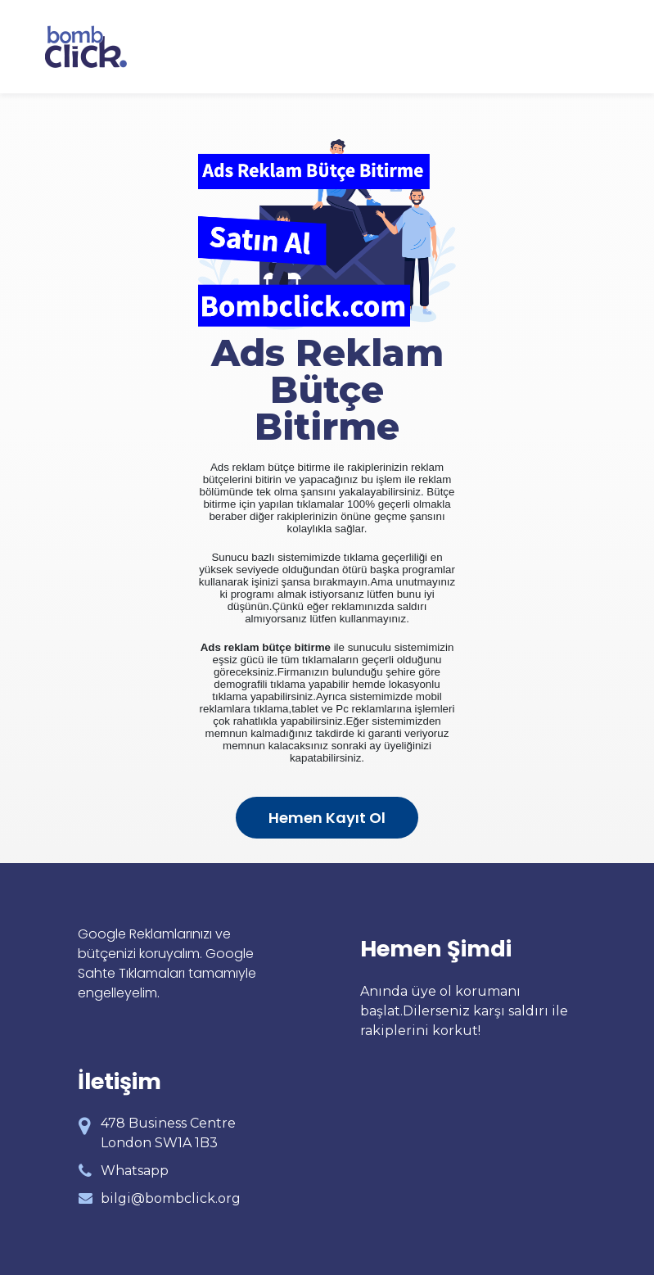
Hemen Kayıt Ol (327, 817)
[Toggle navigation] (599, 46)
